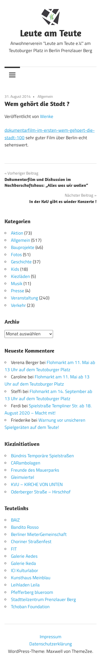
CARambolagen (25, 462)
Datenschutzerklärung (50, 643)
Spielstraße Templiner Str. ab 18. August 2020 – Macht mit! (48, 409)
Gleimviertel (22, 477)
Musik (16, 283)
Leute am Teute (50, 33)
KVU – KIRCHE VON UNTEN (37, 484)
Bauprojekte (22, 247)
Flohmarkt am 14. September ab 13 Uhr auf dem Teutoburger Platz (48, 395)
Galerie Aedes (24, 556)
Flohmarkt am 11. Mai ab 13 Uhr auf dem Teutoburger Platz (50, 366)
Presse (17, 290)
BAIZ (15, 520)
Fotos (16, 254)
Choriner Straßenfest (31, 541)
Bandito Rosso (25, 527)
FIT (14, 548)
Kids (15, 269)
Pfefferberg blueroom (32, 592)
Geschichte (21, 261)
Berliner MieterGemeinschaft (39, 534)
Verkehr (18, 305)
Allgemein (45, 96)
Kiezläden (20, 276)
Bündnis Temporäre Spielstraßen (42, 455)
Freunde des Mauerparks (35, 470)
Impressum (50, 636)
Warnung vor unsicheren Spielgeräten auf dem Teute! (45, 424)
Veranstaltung (24, 297)
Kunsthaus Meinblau (30, 577)
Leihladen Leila (25, 584)
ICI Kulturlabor (24, 570)
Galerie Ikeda (23, 563)
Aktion (17, 233)
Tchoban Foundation (30, 606)
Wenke (46, 116)
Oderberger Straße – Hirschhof (41, 491)
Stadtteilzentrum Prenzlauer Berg (43, 599)
